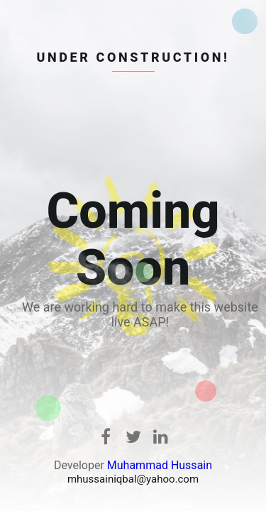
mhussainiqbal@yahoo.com (133, 479)
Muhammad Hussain (159, 465)
